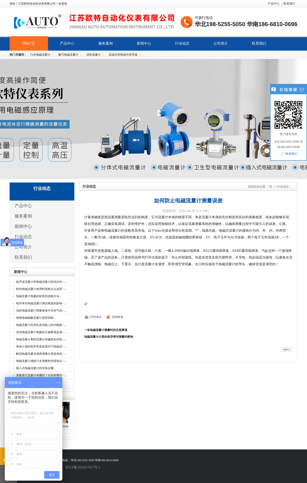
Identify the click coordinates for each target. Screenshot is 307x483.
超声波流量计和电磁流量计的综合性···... (41, 281)
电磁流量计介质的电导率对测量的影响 (108, 336)
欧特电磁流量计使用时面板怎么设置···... (41, 289)
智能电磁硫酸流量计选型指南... (36, 317)
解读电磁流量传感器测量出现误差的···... (41, 353)
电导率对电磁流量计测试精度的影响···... (41, 303)
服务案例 (105, 43)
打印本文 (96, 317)
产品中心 (273, 3)
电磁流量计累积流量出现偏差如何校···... (41, 339)
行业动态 (182, 43)
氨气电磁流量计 (68, 54)
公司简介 (220, 43)
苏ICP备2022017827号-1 (82, 467)
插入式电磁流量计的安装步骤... (36, 368)
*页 (270, 186)
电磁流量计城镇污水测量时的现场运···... (41, 361)
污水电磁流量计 (40, 54)
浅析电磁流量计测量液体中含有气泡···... (41, 310)
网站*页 (29, 43)
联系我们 (289, 3)
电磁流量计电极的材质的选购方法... (38, 296)
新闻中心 (144, 43)
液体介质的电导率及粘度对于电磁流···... (41, 346)
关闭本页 (117, 317)
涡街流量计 (93, 54)
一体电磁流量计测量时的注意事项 (105, 330)
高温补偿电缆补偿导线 (123, 54)
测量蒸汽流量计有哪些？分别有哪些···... (41, 375)
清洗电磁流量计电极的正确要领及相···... (41, 332)
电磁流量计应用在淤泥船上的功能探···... (41, 325)
